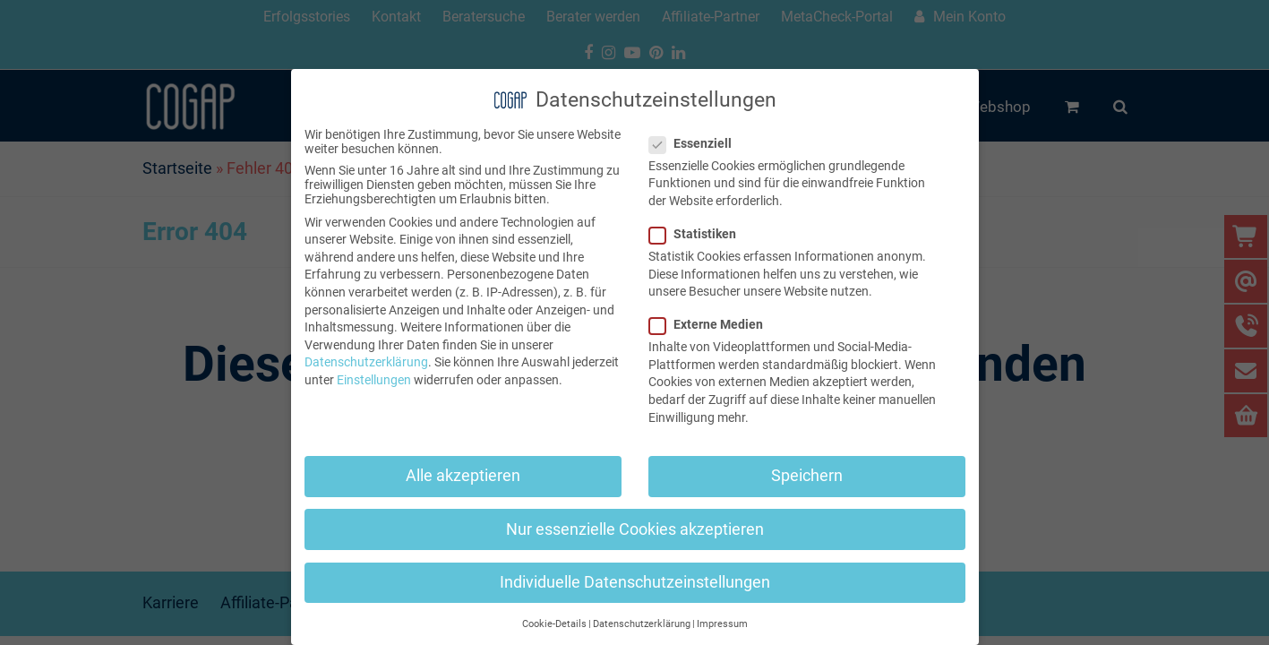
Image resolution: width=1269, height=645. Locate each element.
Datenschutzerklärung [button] (641, 624)
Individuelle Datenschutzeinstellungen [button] (635, 582)
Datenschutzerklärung (366, 362)
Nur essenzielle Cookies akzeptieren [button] (635, 529)
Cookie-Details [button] (554, 624)
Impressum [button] (722, 624)
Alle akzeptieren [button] (463, 476)
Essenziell (695, 143)
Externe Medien (711, 324)
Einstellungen (374, 380)
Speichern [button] (807, 476)
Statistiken (698, 234)
